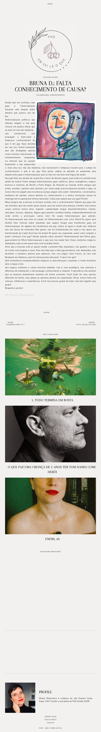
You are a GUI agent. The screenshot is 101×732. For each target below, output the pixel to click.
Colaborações (42, 95)
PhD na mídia (51, 720)
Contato (50, 723)
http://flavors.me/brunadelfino (19, 295)
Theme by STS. (56, 728)
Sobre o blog (50, 717)
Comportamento (57, 95)
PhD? (41, 728)
